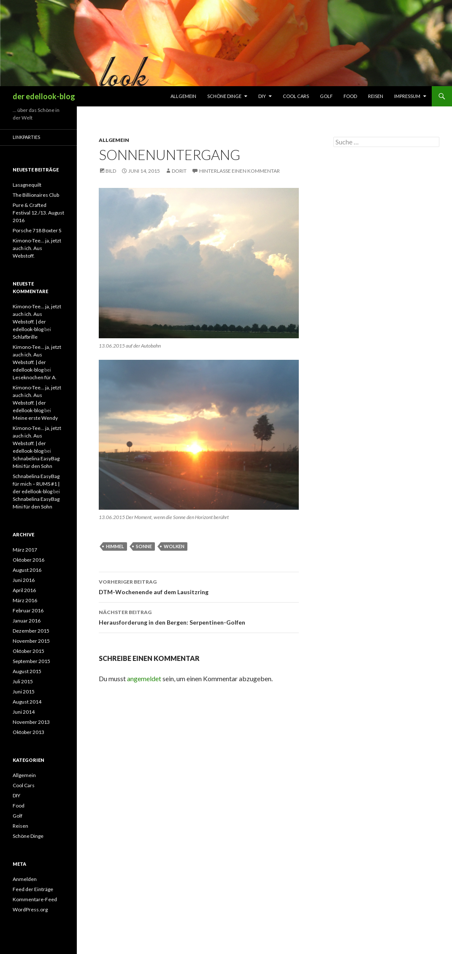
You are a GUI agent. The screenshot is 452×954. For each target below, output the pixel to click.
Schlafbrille (25, 337)
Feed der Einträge (33, 889)
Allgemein (183, 96)
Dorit (179, 171)
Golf (326, 96)
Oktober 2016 (28, 560)
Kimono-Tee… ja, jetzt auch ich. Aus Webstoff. (37, 248)
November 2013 (31, 722)
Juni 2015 (24, 691)
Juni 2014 (24, 712)
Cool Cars (296, 96)
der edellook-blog (44, 96)
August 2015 (27, 671)
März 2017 (25, 549)
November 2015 (31, 641)
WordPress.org (30, 909)
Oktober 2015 (28, 651)
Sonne (144, 546)
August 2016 (27, 570)
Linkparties (26, 137)
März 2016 (25, 600)
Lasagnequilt (27, 185)
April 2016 (24, 590)
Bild (111, 171)
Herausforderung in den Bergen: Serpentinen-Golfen (199, 616)
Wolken (174, 546)
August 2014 (27, 702)
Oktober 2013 (28, 732)
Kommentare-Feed (35, 899)
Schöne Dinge (224, 96)
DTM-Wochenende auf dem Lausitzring (199, 586)
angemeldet (144, 678)
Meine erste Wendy (35, 418)
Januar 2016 (27, 620)
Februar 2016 (28, 610)
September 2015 (31, 661)
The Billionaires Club (36, 195)
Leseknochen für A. (35, 377)
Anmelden (25, 879)
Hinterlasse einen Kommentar (239, 171)
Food (350, 96)
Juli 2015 (23, 681)
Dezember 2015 (31, 631)
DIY (262, 96)
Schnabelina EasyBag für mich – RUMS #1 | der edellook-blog (36, 484)
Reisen (375, 96)
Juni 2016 (24, 580)
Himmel (115, 546)
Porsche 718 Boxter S (37, 230)
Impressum (407, 96)
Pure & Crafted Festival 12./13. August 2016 (38, 212)
